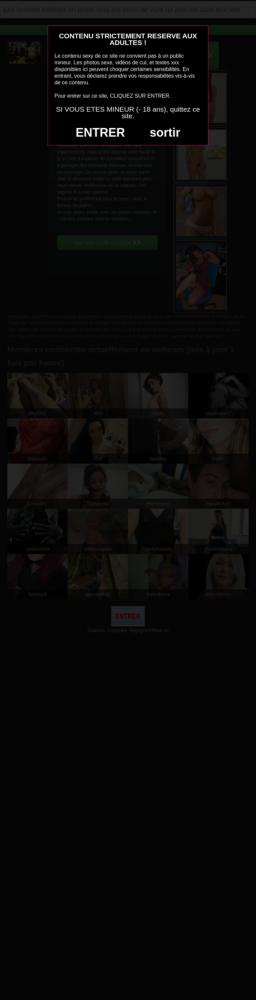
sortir (165, 132)
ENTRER (100, 132)
